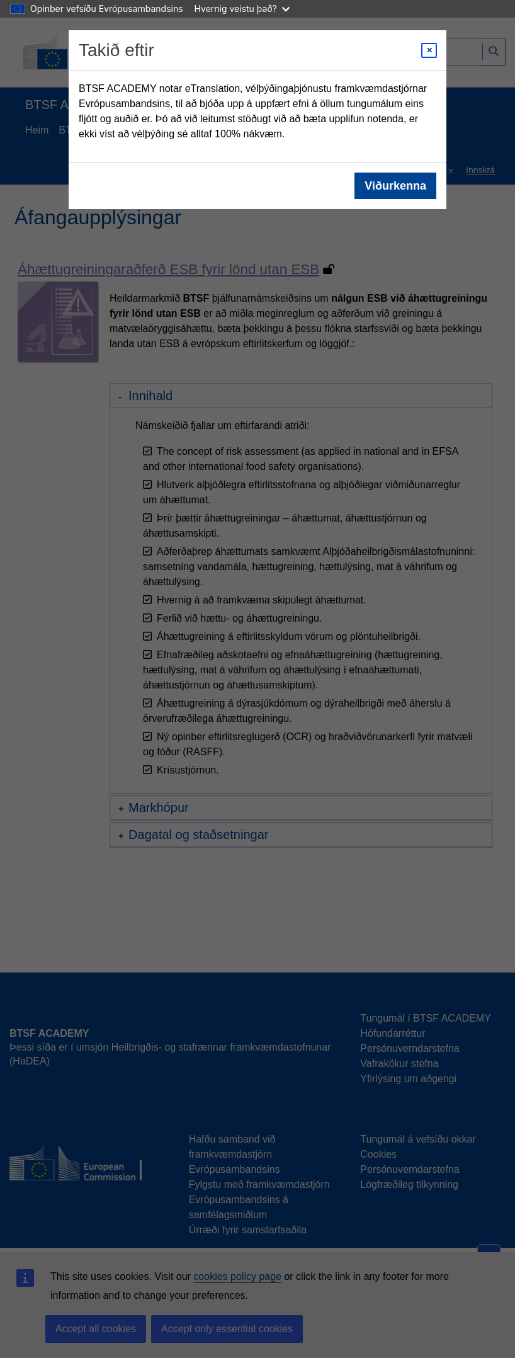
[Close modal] (429, 50)
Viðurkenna (395, 186)
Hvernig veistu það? (242, 8)
